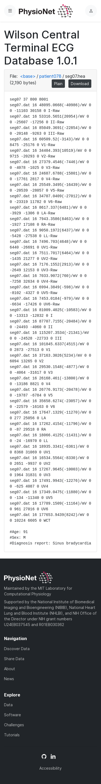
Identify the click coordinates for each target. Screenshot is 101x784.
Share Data (14, 658)
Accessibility (50, 768)
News (9, 678)
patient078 (50, 76)
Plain (58, 83)
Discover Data (17, 648)
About (9, 668)
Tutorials (12, 735)
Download (80, 83)
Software (12, 714)
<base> (28, 76)
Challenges (14, 724)
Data (8, 704)
